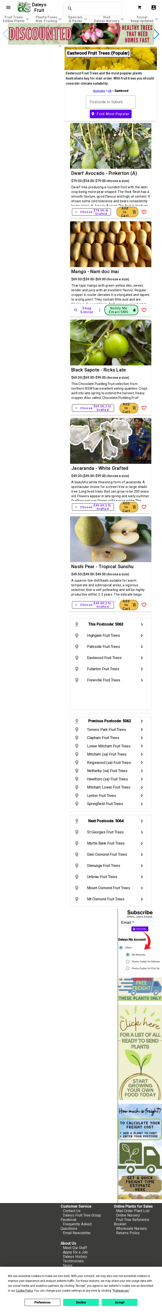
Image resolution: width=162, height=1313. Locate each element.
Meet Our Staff (75, 1248)
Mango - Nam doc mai (95, 271)
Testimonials (73, 1261)
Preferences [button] (121, 1290)
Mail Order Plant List (132, 1211)
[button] (81, 42)
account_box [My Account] (153, 7)
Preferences (42, 1302)
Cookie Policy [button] (24, 1290)
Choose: (91, 212)
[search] (91, 8)
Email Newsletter (77, 1233)
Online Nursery (128, 1215)
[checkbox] (29, 65)
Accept (119, 1302)
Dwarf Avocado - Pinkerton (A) (104, 173)
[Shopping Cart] (140, 7)
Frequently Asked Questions (76, 1226)
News (67, 1265)
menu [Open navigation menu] (8, 7)
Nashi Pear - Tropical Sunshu (102, 566)
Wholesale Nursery (131, 1228)
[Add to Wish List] (143, 212)
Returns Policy (128, 1233)
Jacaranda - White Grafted (99, 468)
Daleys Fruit (40, 7)
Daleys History (75, 1256)
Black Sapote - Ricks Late (98, 370)
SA (110, 91)
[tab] (16, 19)
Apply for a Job (75, 1252)
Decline (81, 1302)
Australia (99, 91)
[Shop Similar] (84, 310)
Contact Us (72, 1211)
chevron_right (142, 624)
